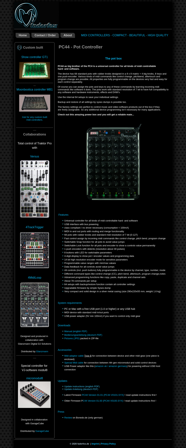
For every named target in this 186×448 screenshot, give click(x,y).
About (68, 35)
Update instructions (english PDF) (82, 386)
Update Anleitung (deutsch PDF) (81, 389)
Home (23, 35)
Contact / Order (45, 35)
